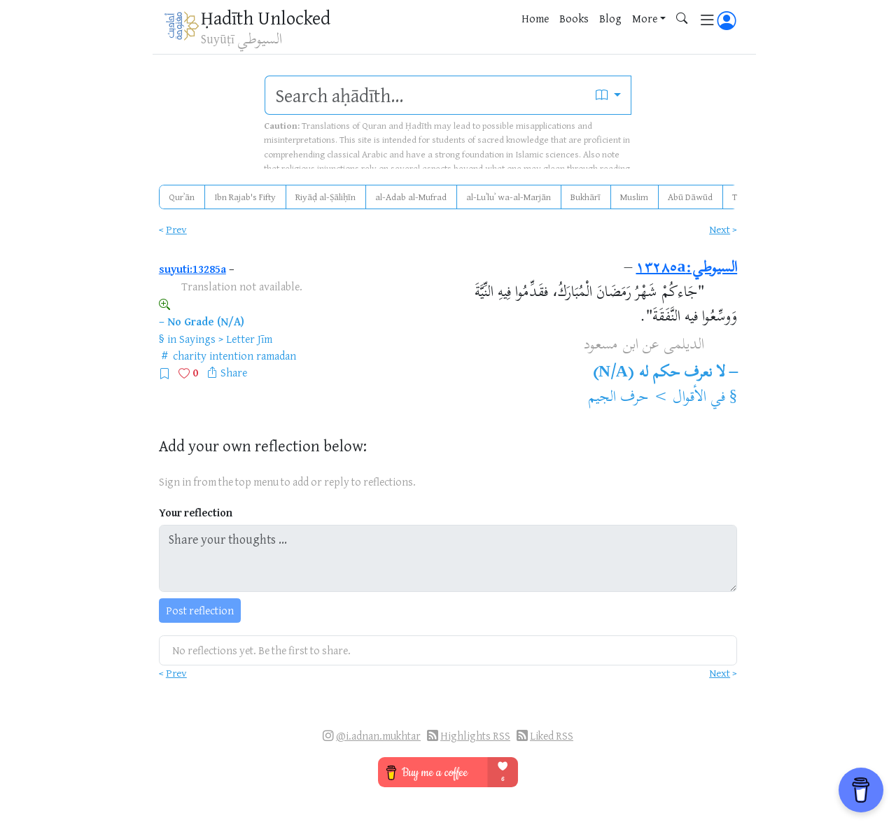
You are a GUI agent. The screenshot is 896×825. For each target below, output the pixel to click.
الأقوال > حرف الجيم (647, 398)
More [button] (644, 18)
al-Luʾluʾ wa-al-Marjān (508, 197)
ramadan (276, 355)
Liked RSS (551, 736)
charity (189, 355)
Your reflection (195, 513)
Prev (176, 229)
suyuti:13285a (192, 268)
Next (719, 229)
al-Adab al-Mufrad (411, 197)
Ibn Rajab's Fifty (245, 197)
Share (233, 372)
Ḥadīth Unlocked (265, 17)
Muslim (634, 197)
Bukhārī (585, 197)
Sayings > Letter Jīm (225, 338)
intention (231, 355)
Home (535, 18)
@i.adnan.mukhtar (378, 736)
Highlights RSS (475, 736)
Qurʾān (182, 197)
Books (574, 18)
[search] (426, 95)
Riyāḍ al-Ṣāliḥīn (325, 197)
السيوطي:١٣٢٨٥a (686, 269)
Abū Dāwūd (690, 197)
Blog (610, 18)
